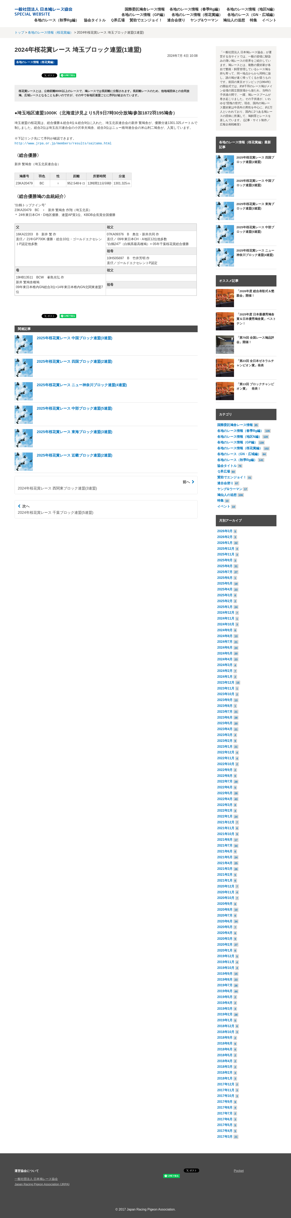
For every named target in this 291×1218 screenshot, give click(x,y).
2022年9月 (225, 770)
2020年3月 (225, 938)
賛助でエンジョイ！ (146, 20)
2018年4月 (225, 1061)
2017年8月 (225, 1107)
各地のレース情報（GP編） (144, 15)
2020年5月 (225, 927)
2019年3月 (225, 1008)
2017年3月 (225, 1136)
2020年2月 (225, 944)
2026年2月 (225, 537)
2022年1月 (225, 816)
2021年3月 (225, 868)
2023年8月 (225, 705)
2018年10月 (225, 1032)
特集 (253, 20)
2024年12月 (225, 612)
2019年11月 (225, 962)
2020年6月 (225, 921)
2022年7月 (225, 781)
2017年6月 (225, 1119)
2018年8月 (225, 1043)
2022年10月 (225, 764)
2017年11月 (225, 1090)
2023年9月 (225, 700)
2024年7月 (225, 641)
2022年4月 (225, 799)
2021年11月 (225, 828)
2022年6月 (225, 787)
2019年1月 (225, 1020)
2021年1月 (225, 880)
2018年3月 (225, 1066)
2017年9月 (225, 1101)
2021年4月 (225, 863)
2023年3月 (225, 735)
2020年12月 (225, 886)
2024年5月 (225, 653)
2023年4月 (225, 729)
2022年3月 (225, 805)
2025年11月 (225, 554)
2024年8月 (225, 636)
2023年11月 (225, 688)
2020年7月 (225, 915)
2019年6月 (225, 991)
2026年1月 (225, 543)
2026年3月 (225, 531)
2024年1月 (225, 676)
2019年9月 (225, 973)
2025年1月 (225, 607)
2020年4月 (225, 933)
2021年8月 (225, 839)
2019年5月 (225, 997)
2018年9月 (225, 1037)
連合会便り (176, 20)
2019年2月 (225, 1014)
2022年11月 (225, 758)
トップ (19, 32)
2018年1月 (225, 1078)
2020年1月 (225, 950)
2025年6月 (225, 577)
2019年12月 (225, 956)
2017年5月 (225, 1125)
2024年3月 (225, 665)
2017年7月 (225, 1113)
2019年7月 (225, 985)
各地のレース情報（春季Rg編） (196, 9)
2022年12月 (225, 752)
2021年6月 (225, 851)
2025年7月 (225, 572)
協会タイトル (95, 20)
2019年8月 (225, 979)
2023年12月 (225, 682)
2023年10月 (225, 694)
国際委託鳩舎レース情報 (145, 9)
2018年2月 (225, 1072)
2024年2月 (225, 670)
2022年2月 (225, 810)
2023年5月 (225, 723)
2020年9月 (225, 903)
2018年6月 (225, 1049)
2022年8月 (225, 775)
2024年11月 (225, 618)
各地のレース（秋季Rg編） (56, 20)
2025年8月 (225, 566)
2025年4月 (225, 589)
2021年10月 (225, 834)
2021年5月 (225, 857)
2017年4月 (225, 1130)
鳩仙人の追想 (234, 20)
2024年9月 (225, 630)
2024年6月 (225, 647)
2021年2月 (225, 874)
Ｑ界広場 (118, 20)
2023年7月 (225, 711)
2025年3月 (225, 595)
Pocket (239, 1171)
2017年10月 (225, 1095)
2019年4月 (225, 1002)
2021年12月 (225, 822)
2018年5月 (225, 1055)
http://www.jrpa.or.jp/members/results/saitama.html (63, 143)
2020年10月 (225, 898)
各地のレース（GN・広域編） (251, 15)
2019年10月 (225, 968)
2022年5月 (225, 793)
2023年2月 (225, 740)
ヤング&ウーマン (204, 20)
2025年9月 (225, 560)
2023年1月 (225, 746)
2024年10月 (225, 624)
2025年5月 (225, 583)
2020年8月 (225, 909)
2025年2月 (225, 601)
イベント (269, 20)
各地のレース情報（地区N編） (251, 9)
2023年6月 (225, 717)
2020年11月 (225, 892)
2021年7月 (225, 845)
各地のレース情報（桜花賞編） (197, 15)
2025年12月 (225, 548)
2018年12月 (225, 1026)
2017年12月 (225, 1084)
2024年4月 (225, 659)
